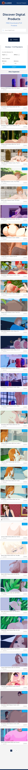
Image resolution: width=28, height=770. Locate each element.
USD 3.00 (25, 505)
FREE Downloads (12, 23)
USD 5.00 (25, 150)
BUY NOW (25, 89)
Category (14, 39)
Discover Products (21, 3)
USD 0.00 (25, 243)
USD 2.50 (25, 75)
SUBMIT (14, 67)
